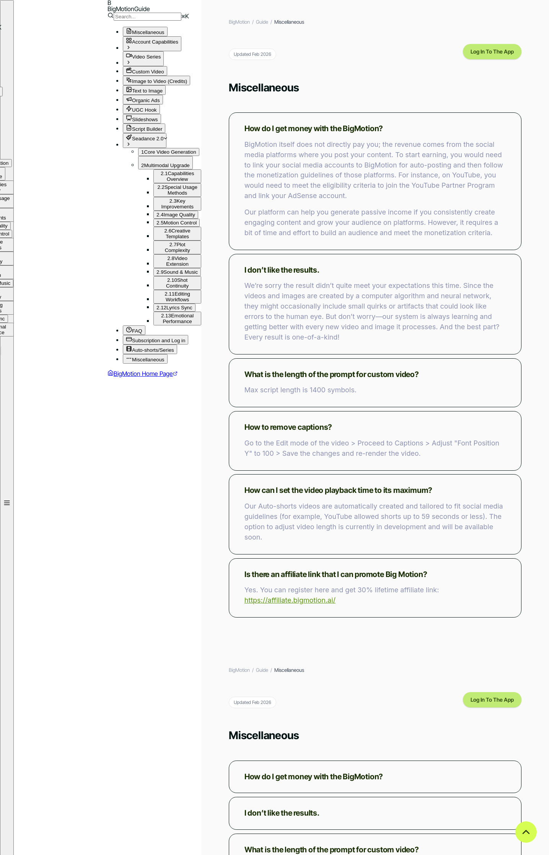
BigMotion (239, 22)
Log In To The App (492, 51)
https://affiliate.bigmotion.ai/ (290, 600)
